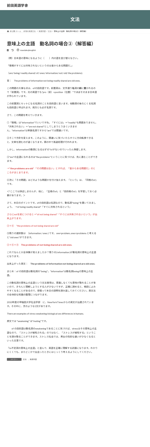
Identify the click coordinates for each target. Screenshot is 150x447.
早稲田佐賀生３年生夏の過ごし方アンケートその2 (131, 154)
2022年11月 (112, 305)
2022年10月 (112, 311)
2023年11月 (112, 263)
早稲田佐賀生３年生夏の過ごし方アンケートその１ (131, 169)
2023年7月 (112, 275)
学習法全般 (112, 224)
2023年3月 (112, 281)
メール (12, 440)
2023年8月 (112, 269)
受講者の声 (112, 218)
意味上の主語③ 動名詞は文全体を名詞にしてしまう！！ (131, 107)
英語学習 (33, 359)
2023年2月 (112, 287)
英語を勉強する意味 (130, 91)
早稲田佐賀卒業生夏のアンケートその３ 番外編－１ (131, 138)
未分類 (110, 229)
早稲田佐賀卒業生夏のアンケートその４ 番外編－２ (131, 123)
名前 (10, 424)
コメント (13, 385)
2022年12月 (112, 299)
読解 (111, 247)
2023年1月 (112, 293)
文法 (25, 359)
